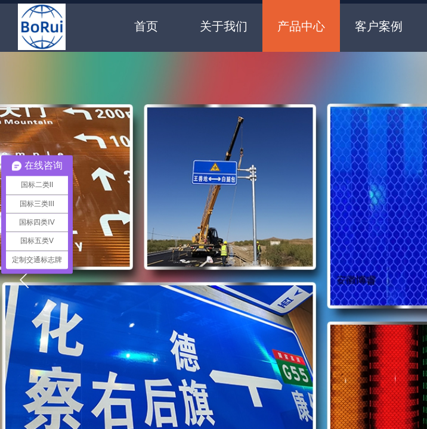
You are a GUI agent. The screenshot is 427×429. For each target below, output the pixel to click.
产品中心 (301, 26)
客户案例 (379, 26)
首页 (146, 26)
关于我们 (223, 26)
